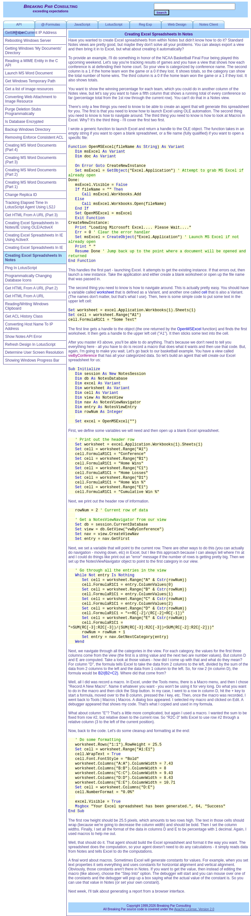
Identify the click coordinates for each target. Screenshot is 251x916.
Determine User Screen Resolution (34, 352)
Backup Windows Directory (27, 129)
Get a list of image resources (29, 89)
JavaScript (82, 24)
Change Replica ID (21, 195)
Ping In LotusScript (21, 268)
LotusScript (113, 24)
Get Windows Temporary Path (30, 81)
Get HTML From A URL (24, 296)
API (18, 24)
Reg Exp (145, 24)
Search (161, 12)
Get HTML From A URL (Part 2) (31, 288)
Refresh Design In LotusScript (30, 344)
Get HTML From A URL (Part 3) (31, 215)
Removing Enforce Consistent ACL (34, 137)
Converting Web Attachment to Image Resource (31, 99)
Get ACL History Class (24, 316)
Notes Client (208, 24)
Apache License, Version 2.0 (194, 909)
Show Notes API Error (23, 336)
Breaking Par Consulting (51, 6)
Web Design (177, 24)
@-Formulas (50, 24)
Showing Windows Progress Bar (32, 360)
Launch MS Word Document (29, 73)
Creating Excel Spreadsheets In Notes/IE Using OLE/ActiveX (31, 225)
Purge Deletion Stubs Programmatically (23, 111)
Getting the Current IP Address (31, 32)
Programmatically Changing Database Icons (28, 278)
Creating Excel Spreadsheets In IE (34, 247)
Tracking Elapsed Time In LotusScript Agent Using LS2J (30, 204)
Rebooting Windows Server (28, 40)
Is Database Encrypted (24, 121)
